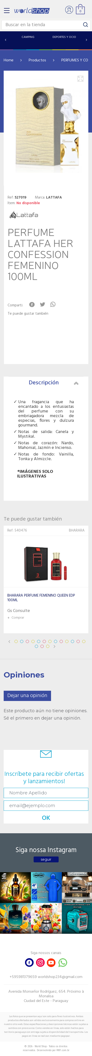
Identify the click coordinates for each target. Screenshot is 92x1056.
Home (8, 60)
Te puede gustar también (28, 313)
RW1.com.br (62, 1050)
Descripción (54, 383)
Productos (37, 60)
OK (46, 818)
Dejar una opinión (27, 695)
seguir (46, 859)
